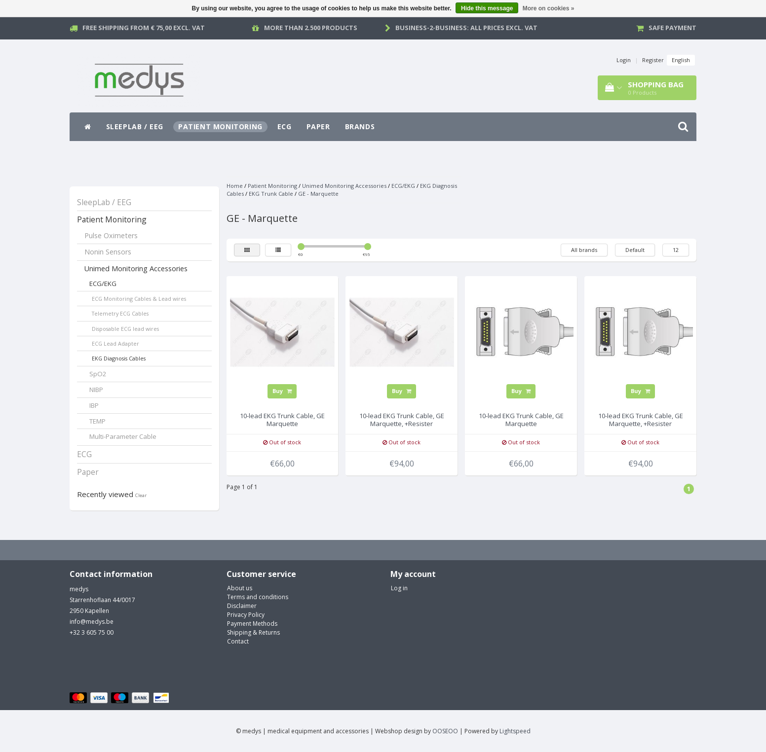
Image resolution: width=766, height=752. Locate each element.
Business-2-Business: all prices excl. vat (466, 27)
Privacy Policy (246, 614)
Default (635, 249)
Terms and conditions (257, 597)
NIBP (96, 389)
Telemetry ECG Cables (120, 313)
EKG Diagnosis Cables (119, 358)
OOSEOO (445, 731)
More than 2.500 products (310, 27)
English (681, 60)
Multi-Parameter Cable (122, 436)
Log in (399, 588)
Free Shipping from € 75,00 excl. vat (143, 27)
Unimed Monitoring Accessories (136, 268)
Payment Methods (252, 623)
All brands (584, 249)
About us (239, 588)
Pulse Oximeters (111, 235)
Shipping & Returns (253, 632)
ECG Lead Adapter (115, 343)
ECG (284, 126)
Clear (141, 495)
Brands (360, 126)
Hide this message (487, 8)
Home (235, 185)
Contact (238, 641)
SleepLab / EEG (134, 126)
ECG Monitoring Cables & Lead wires (139, 298)
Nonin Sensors (107, 251)
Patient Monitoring (220, 126)
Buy (282, 390)
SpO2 (98, 373)
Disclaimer (242, 606)
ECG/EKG (102, 283)
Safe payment (672, 27)
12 (676, 249)
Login (623, 60)
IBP (94, 405)
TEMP (97, 421)
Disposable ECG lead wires (125, 328)
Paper (318, 126)
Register (653, 60)
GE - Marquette (318, 193)
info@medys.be (92, 621)
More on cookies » (548, 8)
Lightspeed (515, 731)
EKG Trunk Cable (271, 193)
